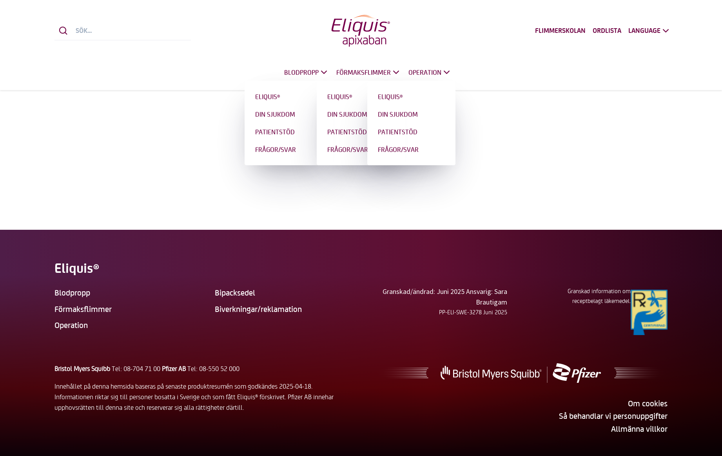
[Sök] (63, 31)
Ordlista (607, 31)
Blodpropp (306, 72)
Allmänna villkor (639, 428)
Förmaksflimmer (368, 72)
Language (649, 30)
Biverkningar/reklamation (258, 308)
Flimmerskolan (560, 31)
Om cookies (648, 403)
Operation (430, 72)
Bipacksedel (235, 292)
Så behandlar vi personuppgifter (613, 415)
